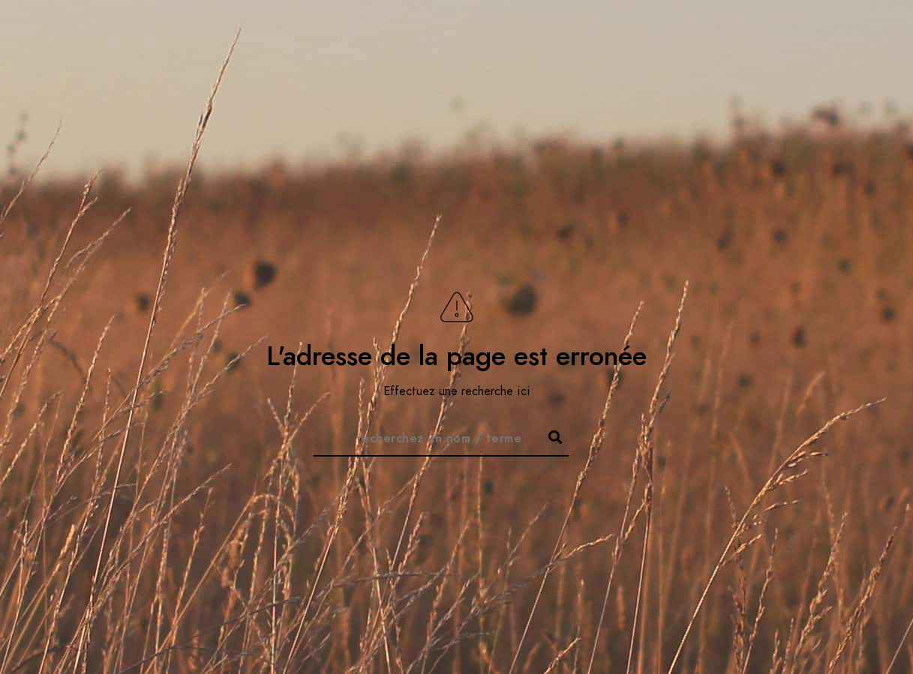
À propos (649, 37)
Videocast (832, 37)
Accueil (576, 37)
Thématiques (738, 37)
